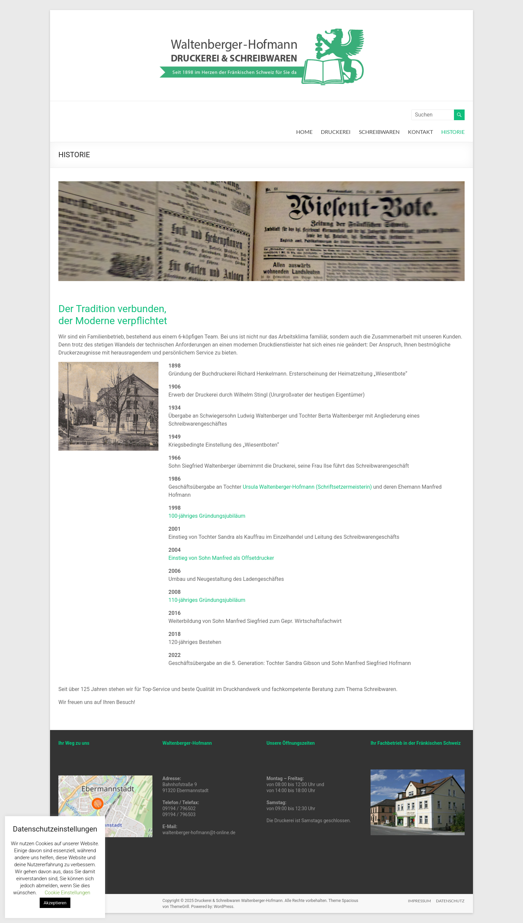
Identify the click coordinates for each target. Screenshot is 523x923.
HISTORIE (453, 132)
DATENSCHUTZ (450, 900)
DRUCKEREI (336, 132)
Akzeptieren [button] (55, 902)
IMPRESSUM (419, 900)
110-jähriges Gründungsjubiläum (206, 600)
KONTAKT (420, 132)
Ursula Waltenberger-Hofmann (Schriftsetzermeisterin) (307, 487)
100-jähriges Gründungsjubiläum (206, 516)
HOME (304, 132)
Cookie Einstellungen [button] (67, 893)
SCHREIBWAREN (379, 132)
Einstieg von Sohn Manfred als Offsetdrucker (221, 558)
